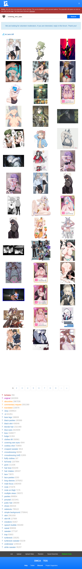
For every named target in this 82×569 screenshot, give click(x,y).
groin (6, 465)
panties (7, 496)
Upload (19, 554)
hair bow (7, 468)
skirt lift (7, 519)
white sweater (10, 547)
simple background (12, 512)
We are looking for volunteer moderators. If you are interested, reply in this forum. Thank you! (41, 26)
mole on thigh (10, 490)
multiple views (10, 493)
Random (40, 554)
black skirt (8, 424)
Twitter (32, 565)
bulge (6, 436)
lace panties (9, 477)
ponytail (7, 500)
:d (5, 414)
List (11, 554)
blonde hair (9, 427)
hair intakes (9, 471)
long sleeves (9, 481)
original (7, 398)
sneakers (8, 522)
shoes (6, 506)
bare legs (8, 417)
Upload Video (29, 554)
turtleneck (8, 538)
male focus (8, 484)
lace (6, 474)
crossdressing (10, 452)
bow (6, 433)
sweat (6, 528)
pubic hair (8, 503)
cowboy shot (9, 446)
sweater (7, 531)
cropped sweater (11, 449)
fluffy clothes (9, 458)
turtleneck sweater (12, 541)
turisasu (7, 395)
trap (6, 535)
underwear (8, 544)
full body (7, 462)
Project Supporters (51, 565)
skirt (6, 515)
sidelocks (8, 509)
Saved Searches (52, 554)
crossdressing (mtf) (12, 455)
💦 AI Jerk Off (8, 34)
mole (6, 487)
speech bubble (10, 525)
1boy (6, 411)
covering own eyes (12, 443)
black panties (9, 420)
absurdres (8, 401)
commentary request (12, 405)
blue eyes (8, 430)
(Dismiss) (32, 11)
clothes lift (8, 439)
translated (8, 408)
